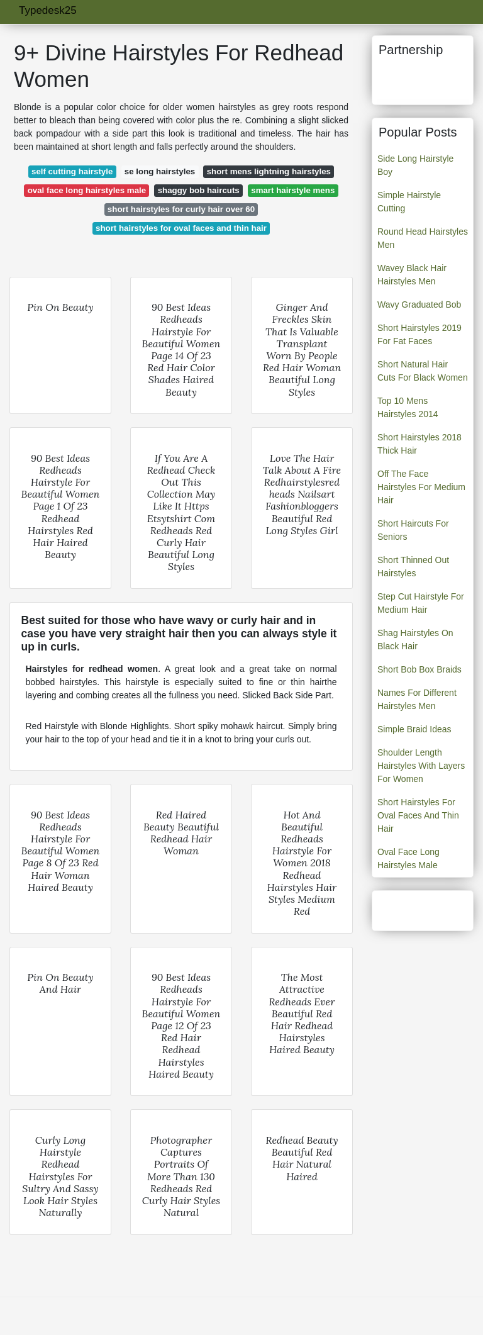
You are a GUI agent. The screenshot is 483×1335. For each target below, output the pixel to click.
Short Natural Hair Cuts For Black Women (422, 371)
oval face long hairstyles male (87, 190)
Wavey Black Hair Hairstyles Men (412, 274)
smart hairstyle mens (293, 190)
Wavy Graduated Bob (419, 304)
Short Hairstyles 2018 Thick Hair (419, 443)
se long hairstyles (160, 171)
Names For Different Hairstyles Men (417, 699)
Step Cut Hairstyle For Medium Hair (420, 603)
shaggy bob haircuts (199, 190)
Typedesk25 (48, 10)
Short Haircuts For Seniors (413, 530)
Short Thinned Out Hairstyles (413, 566)
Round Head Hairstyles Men (422, 238)
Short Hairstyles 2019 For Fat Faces (419, 334)
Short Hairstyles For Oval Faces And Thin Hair (418, 815)
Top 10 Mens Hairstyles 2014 (407, 407)
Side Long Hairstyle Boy (415, 165)
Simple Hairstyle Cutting (409, 201)
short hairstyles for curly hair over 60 (181, 209)
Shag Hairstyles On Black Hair (415, 639)
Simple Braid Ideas (414, 729)
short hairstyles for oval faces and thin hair (181, 228)
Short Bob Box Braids (419, 669)
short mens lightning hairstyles (269, 171)
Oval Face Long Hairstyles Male (408, 858)
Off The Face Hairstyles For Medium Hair (421, 487)
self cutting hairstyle (72, 171)
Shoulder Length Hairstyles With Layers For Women (421, 765)
